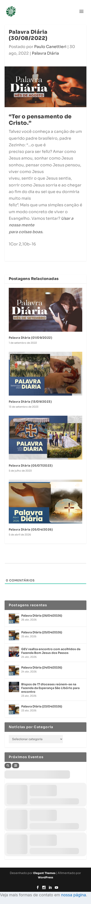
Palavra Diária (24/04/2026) (41, 667)
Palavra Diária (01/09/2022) (30, 338)
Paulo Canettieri (50, 46)
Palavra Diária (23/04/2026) (41, 706)
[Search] (8, 765)
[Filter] (15, 765)
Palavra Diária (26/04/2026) (41, 615)
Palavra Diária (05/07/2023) (31, 465)
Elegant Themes (44, 873)
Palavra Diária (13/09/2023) (30, 401)
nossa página (73, 895)
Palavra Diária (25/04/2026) (41, 632)
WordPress (45, 877)
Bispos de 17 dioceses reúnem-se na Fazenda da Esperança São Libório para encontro (50, 688)
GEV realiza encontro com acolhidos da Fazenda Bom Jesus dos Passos (50, 651)
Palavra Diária (45, 53)
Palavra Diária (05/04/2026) (31, 529)
